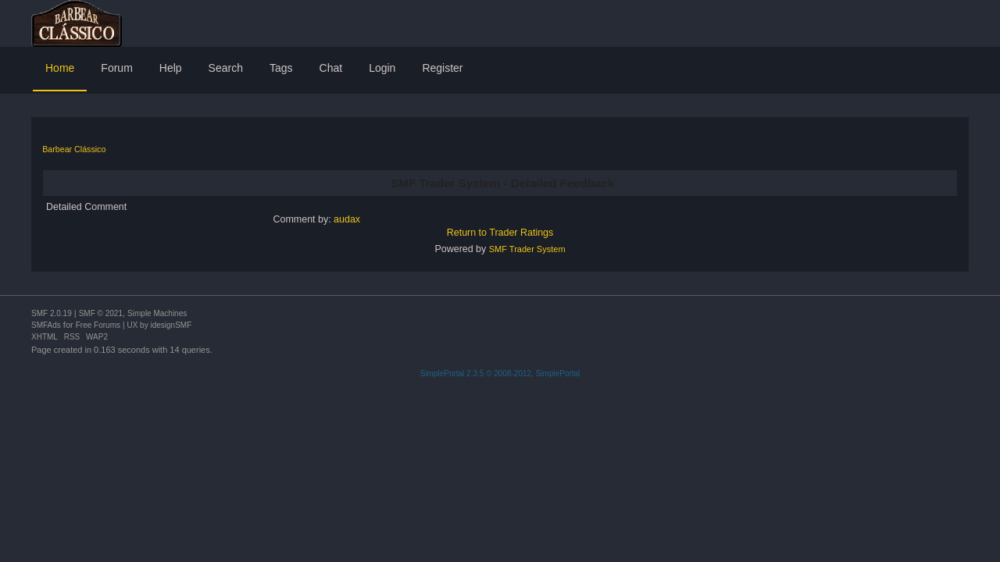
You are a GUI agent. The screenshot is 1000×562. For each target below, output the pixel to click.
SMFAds (46, 325)
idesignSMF (170, 325)
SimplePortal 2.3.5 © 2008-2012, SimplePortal (500, 373)
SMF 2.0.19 (51, 313)
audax (347, 219)
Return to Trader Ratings (500, 232)
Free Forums (98, 325)
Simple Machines (157, 313)
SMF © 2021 (101, 313)
